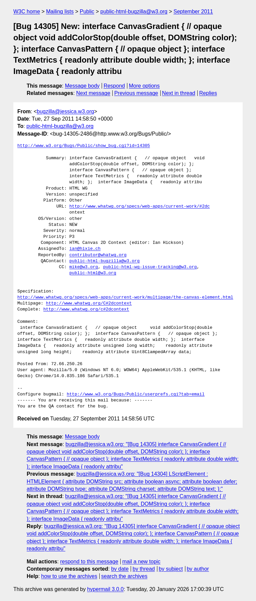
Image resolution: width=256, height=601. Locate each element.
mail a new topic (141, 561)
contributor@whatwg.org (98, 255)
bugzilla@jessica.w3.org (65, 111)
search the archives (124, 576)
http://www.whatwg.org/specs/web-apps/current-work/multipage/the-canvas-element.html (125, 297)
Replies (208, 93)
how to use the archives (69, 576)
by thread (144, 569)
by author (198, 569)
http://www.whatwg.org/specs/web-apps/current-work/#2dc (139, 207)
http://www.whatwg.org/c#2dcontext (86, 309)
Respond (114, 86)
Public (87, 11)
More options (144, 86)
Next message (93, 93)
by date (119, 569)
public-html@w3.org (92, 273)
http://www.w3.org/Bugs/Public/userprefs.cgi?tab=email (135, 394)
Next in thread (178, 93)
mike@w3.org (83, 267)
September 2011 (193, 11)
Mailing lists (60, 11)
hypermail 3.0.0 (105, 589)
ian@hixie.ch (85, 249)
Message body (82, 86)
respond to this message (89, 561)
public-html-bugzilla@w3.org (133, 11)
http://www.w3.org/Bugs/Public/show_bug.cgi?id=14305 (83, 146)
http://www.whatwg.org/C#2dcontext (89, 303)
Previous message (136, 93)
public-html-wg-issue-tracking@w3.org (150, 267)
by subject (171, 569)
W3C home (26, 11)
